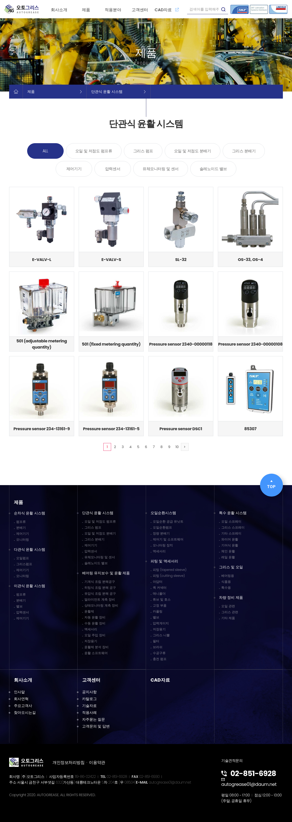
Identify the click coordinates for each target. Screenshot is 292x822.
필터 (156, 641)
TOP (271, 484)
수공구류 (159, 653)
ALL (45, 151)
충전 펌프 (160, 659)
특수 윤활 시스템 (233, 513)
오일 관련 (228, 606)
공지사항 (89, 692)
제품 (86, 10)
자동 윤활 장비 (94, 617)
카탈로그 (89, 698)
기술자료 (89, 705)
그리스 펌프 (143, 151)
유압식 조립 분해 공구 (100, 593)
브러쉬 (157, 647)
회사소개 (59, 10)
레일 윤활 (228, 557)
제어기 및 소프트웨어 (168, 539)
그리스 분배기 (244, 151)
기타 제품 (228, 618)
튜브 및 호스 (162, 599)
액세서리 (90, 629)
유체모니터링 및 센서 (161, 169)
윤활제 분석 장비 (96, 647)
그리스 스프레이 (233, 527)
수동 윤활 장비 (94, 623)
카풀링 (157, 611)
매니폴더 (159, 593)
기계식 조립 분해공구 (99, 581)
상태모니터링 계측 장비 (101, 605)
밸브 (19, 606)
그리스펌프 (24, 564)
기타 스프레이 (231, 533)
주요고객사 (23, 705)
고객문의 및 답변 (96, 726)
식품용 (226, 581)
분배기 (21, 527)
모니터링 (22, 539)
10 (177, 446)
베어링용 (227, 575)
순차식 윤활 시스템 (29, 513)
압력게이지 (161, 623)
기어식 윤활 (229, 545)
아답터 (157, 581)
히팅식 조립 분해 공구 (100, 587)
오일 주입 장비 (94, 635)
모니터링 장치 (163, 545)
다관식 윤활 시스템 (29, 549)
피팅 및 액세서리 (164, 561)
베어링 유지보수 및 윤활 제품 (106, 573)
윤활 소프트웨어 (96, 653)
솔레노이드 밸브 (213, 169)
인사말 (19, 692)
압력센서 (112, 169)
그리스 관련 (229, 612)
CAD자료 (167, 10)
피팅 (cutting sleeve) (169, 575)
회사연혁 (21, 698)
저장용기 (90, 641)
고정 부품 (160, 605)
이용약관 (97, 762)
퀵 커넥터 (160, 587)
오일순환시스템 (163, 513)
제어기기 (73, 169)
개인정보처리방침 (68, 762)
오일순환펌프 (162, 527)
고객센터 (140, 10)
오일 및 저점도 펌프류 (93, 151)
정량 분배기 (161, 533)
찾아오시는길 (25, 712)
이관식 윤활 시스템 (29, 585)
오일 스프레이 (231, 521)
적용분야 (113, 10)
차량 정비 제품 (231, 597)
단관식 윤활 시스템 (97, 513)
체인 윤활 (228, 551)
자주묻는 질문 (93, 719)
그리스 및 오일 (231, 567)
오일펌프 (22, 558)
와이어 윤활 (229, 539)
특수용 (226, 587)
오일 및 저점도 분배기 (192, 151)
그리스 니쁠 (161, 635)
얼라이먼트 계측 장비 (99, 599)
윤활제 (89, 611)
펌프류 (21, 521)
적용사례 (89, 712)
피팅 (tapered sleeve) (169, 569)
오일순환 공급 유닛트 (168, 521)
